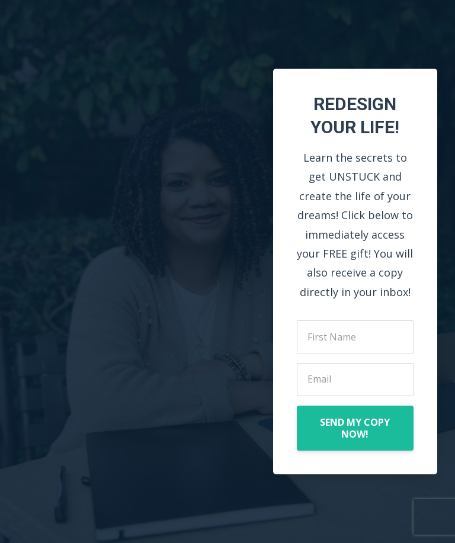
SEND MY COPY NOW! (355, 428)
